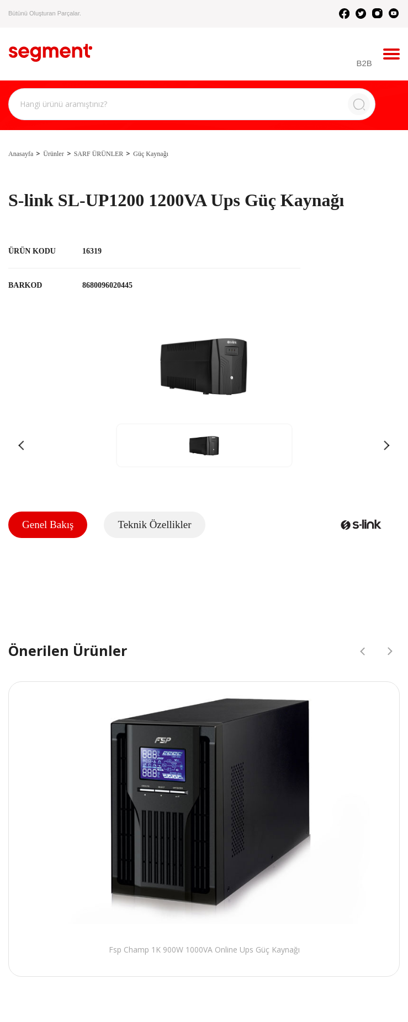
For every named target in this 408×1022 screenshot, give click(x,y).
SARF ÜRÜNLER (99, 154)
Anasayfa (20, 154)
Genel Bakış (47, 524)
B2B (364, 63)
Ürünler (53, 154)
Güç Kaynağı (150, 154)
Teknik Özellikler (154, 524)
